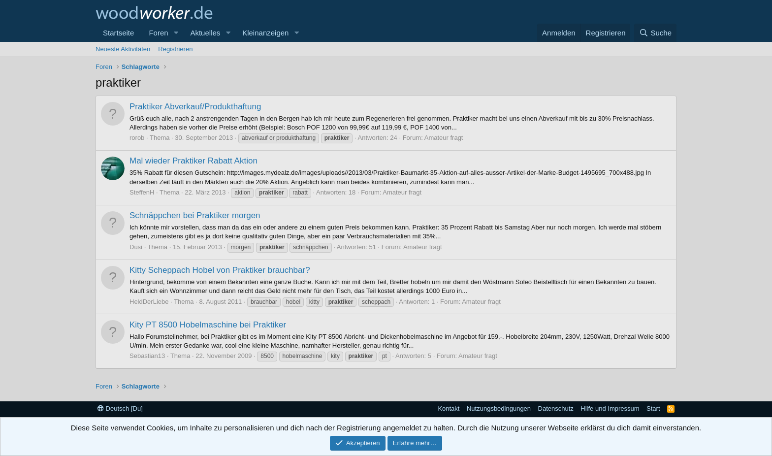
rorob (136, 137)
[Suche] (655, 33)
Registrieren (175, 49)
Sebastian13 (147, 355)
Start (653, 408)
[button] (176, 33)
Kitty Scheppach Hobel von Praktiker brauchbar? (219, 270)
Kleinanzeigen (265, 33)
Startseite (118, 33)
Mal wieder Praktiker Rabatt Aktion (193, 160)
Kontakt (448, 408)
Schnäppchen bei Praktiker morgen (194, 215)
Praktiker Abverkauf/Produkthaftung (195, 106)
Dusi (135, 247)
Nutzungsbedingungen (499, 408)
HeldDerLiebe (149, 301)
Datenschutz (556, 408)
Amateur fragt (443, 137)
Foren (158, 33)
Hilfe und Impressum (609, 408)
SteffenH (141, 192)
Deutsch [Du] (120, 408)
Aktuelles (205, 33)
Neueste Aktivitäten (123, 49)
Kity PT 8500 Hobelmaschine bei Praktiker (207, 324)
